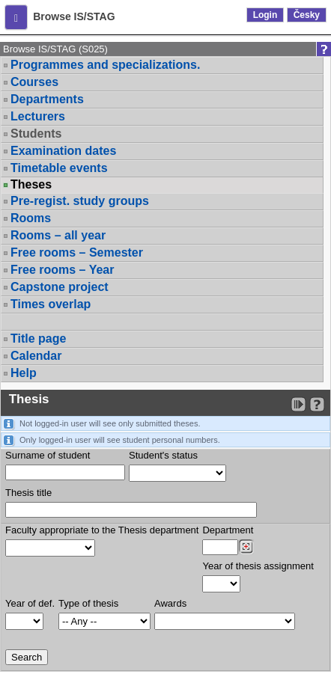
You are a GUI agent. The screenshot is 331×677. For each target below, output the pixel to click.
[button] (16, 17)
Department (227, 530)
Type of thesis (88, 603)
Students (35, 133)
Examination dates (63, 150)
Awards (170, 603)
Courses (34, 82)
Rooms (30, 218)
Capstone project (59, 287)
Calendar (35, 355)
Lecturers (37, 116)
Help (23, 373)
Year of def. (30, 603)
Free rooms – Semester (76, 252)
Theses (31, 185)
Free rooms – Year (62, 269)
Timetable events (59, 168)
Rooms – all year (58, 235)
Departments (47, 99)
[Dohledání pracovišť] (246, 546)
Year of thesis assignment (257, 566)
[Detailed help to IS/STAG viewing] (317, 404)
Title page (38, 338)
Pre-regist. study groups (79, 200)
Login (265, 15)
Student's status (163, 455)
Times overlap (50, 304)
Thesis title (28, 492)
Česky (307, 15)
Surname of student (47, 455)
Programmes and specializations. (105, 64)
